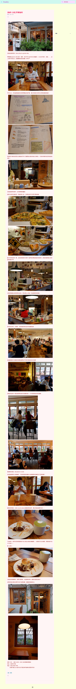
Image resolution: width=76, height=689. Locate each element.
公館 (8, 672)
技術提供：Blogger (38, 687)
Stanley (6, 2)
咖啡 (11, 672)
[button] (8, 17)
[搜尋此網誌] (69, 2)
